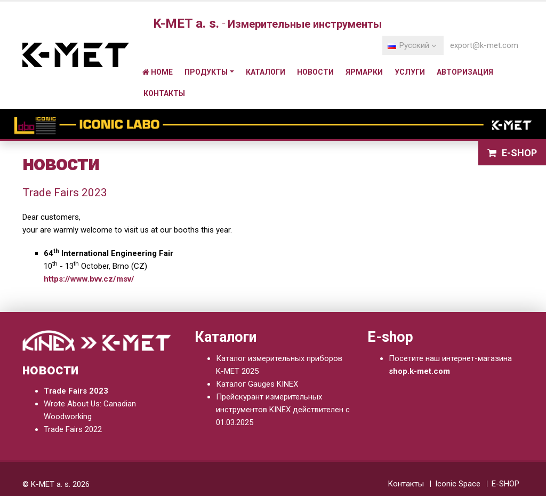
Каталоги (265, 72)
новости (315, 72)
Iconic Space (457, 484)
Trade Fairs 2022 (73, 429)
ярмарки (364, 72)
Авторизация (465, 72)
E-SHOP (505, 484)
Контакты (164, 93)
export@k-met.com (484, 45)
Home (157, 72)
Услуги (410, 72)
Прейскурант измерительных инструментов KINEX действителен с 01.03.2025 (283, 409)
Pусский (412, 45)
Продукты (206, 72)
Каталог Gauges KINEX (257, 384)
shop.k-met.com (419, 371)
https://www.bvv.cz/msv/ (89, 279)
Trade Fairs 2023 (76, 391)
